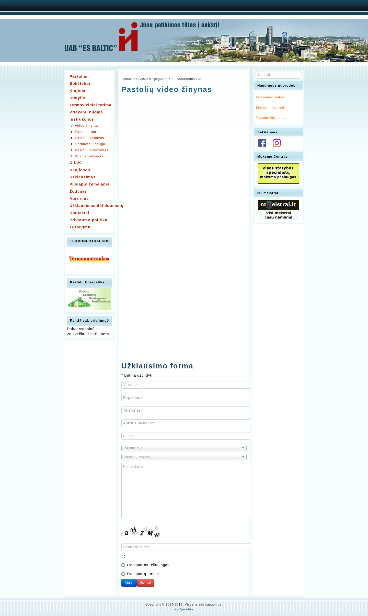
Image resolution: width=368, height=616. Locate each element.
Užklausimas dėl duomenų (91, 205)
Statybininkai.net (270, 107)
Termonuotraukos (270, 97)
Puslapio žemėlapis (89, 184)
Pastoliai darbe (88, 132)
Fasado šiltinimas (270, 118)
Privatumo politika (88, 220)
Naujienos (80, 170)
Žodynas (78, 191)
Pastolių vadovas (89, 138)
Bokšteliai (80, 83)
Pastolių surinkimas (91, 150)
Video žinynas (87, 125)
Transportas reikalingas (145, 565)
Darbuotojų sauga (90, 144)
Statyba (77, 98)
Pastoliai (79, 76)
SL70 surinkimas (89, 156)
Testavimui (81, 227)
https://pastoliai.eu (184, 609)
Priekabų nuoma (86, 112)
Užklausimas (83, 177)
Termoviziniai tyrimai (91, 105)
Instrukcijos (82, 119)
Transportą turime (140, 574)
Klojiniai (78, 90)
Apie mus (79, 198)
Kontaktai (79, 213)
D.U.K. (76, 162)
